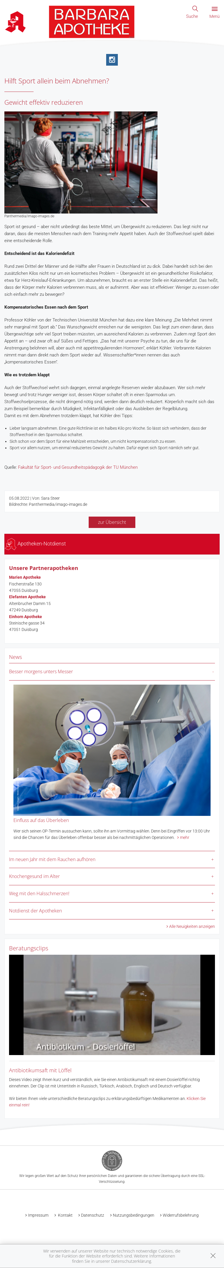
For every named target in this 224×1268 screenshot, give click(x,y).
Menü (214, 13)
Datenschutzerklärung (131, 1261)
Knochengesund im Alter (34, 876)
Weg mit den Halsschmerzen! (39, 893)
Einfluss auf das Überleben (41, 820)
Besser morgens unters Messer (41, 671)
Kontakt (65, 1215)
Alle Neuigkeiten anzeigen (192, 926)
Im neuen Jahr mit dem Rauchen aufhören (52, 859)
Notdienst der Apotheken (35, 910)
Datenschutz (92, 1215)
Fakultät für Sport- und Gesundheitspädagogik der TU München (78, 467)
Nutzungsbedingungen (133, 1215)
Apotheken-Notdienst (35, 544)
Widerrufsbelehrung (181, 1215)
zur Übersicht (112, 522)
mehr (184, 837)
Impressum (38, 1215)
